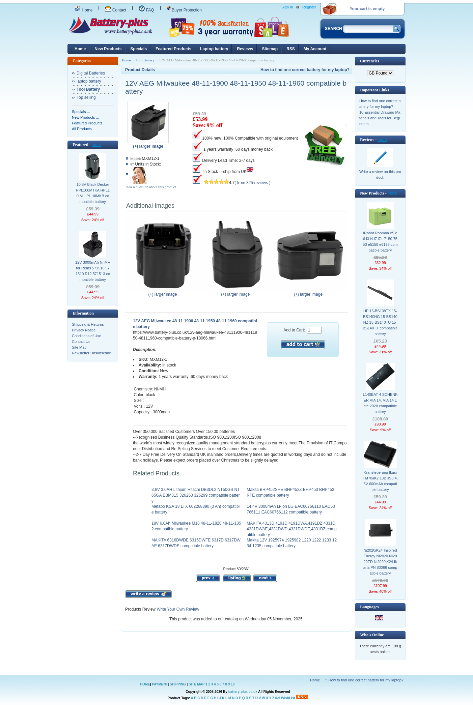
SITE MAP (196, 684)
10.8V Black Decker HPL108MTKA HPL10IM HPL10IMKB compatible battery (93, 193)
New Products (107, 49)
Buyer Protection (184, 10)
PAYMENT (160, 684)
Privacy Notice (83, 330)
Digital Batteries (91, 73)
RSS (290, 49)
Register (309, 7)
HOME (145, 684)
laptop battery (89, 81)
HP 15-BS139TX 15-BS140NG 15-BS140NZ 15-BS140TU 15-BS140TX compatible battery (380, 322)
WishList (288, 698)
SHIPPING (178, 684)
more (96, 144)
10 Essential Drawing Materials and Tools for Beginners (379, 118)
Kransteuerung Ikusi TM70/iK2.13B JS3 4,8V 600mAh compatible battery (380, 481)
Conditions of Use (86, 336)
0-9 (277, 698)
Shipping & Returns (88, 324)
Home (83, 10)
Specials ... (81, 112)
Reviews (245, 49)
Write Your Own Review (177, 609)
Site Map (79, 347)
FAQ (146, 10)
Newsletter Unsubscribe (91, 353)
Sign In (287, 7)
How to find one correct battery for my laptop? (305, 69)
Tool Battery (145, 60)
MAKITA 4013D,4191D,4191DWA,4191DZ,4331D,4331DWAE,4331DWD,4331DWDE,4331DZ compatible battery (291, 529)
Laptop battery (214, 49)
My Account (315, 49)
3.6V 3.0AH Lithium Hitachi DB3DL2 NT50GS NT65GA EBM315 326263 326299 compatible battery (195, 495)
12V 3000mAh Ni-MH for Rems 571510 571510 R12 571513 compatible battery (92, 271)
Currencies (369, 61)
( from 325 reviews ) (252, 182)
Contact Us (81, 342)
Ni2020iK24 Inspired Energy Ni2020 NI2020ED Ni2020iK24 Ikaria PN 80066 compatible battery (380, 561)
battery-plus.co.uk (242, 692)
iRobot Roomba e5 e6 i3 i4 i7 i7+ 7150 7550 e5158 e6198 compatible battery (380, 241)
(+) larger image (164, 292)
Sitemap (270, 49)
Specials (138, 49)
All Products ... (84, 129)
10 (232, 684)
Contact (115, 10)
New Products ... (85, 117)
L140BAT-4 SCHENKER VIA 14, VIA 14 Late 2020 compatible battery (380, 403)
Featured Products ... (89, 123)
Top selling (86, 97)
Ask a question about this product (151, 187)
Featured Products (173, 49)
